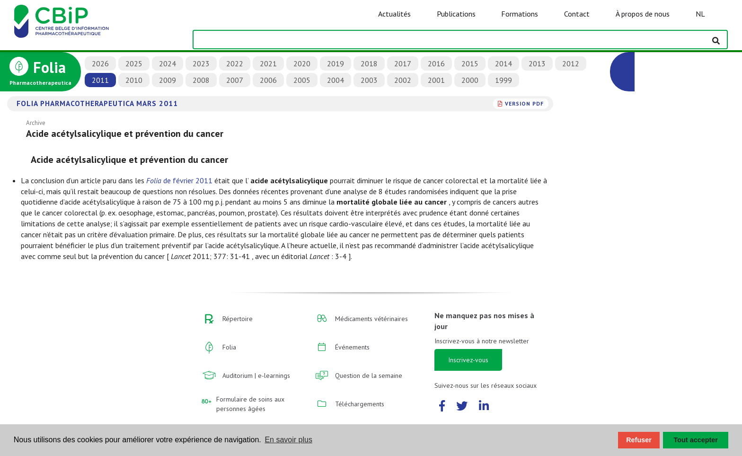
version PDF (524, 103)
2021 (268, 63)
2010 (133, 80)
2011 (100, 80)
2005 (301, 80)
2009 (167, 80)
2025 (133, 63)
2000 (469, 80)
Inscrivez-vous (468, 360)
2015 (469, 63)
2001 (436, 80)
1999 (503, 80)
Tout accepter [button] (696, 440)
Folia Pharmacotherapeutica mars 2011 (97, 103)
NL (700, 13)
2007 (234, 80)
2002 (402, 80)
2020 (301, 63)
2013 (537, 63)
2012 (570, 63)
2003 (369, 80)
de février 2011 (179, 180)
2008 (201, 80)
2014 (503, 63)
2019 (335, 63)
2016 (436, 63)
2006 (268, 80)
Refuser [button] (639, 440)
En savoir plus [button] (288, 440)
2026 (100, 63)
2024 (167, 63)
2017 (402, 63)
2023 (201, 63)
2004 (335, 80)
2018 (369, 63)
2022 (234, 63)
